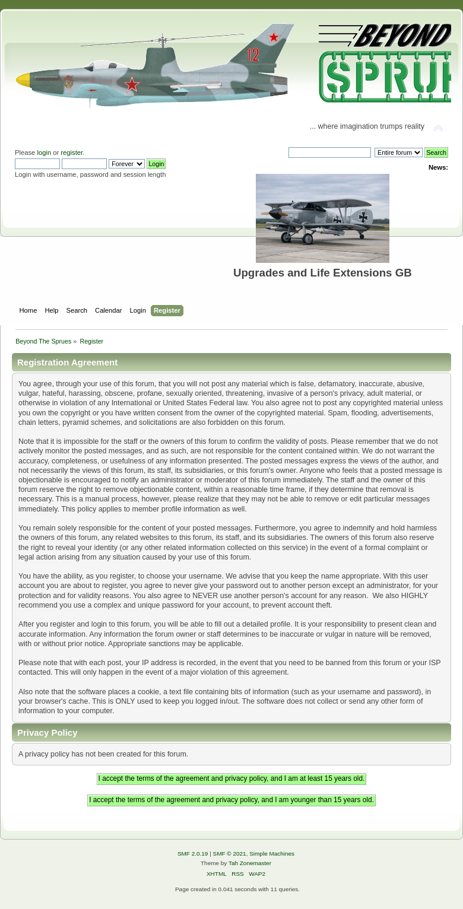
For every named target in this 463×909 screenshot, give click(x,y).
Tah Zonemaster (250, 863)
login (44, 152)
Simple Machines (271, 853)
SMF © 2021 (229, 853)
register (72, 152)
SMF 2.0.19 (192, 853)
